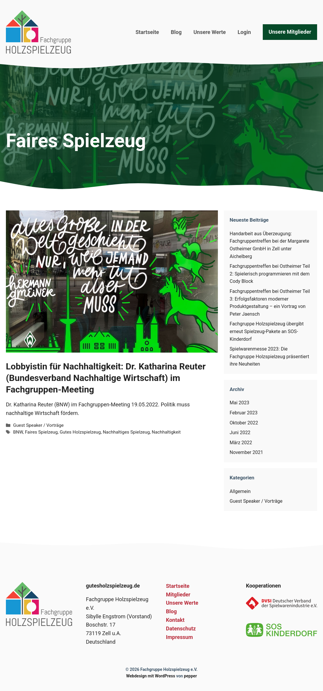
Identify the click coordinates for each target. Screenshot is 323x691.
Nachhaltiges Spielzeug (126, 432)
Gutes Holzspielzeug (80, 432)
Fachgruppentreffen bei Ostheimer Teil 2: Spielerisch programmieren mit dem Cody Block (270, 273)
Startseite (147, 32)
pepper (190, 676)
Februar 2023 (243, 413)
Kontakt (175, 620)
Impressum (179, 637)
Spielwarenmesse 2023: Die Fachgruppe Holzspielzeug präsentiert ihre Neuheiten (269, 356)
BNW (18, 432)
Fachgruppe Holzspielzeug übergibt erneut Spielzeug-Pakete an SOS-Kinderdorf (267, 331)
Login (244, 32)
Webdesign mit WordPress (150, 676)
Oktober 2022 (244, 423)
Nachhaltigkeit (166, 432)
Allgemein (240, 491)
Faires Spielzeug (41, 432)
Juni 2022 (240, 432)
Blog (176, 32)
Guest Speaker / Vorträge (38, 425)
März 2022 (241, 442)
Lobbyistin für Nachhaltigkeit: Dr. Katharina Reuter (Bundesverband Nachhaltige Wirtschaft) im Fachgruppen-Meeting (105, 378)
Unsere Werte (209, 32)
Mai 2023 (239, 402)
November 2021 (246, 452)
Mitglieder (178, 594)
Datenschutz (181, 628)
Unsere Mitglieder (290, 32)
